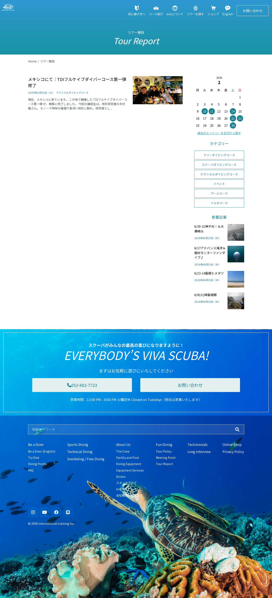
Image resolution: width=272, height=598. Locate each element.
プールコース (219, 193)
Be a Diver (36, 444)
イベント (219, 184)
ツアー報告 (47, 61)
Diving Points (37, 463)
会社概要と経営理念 (129, 495)
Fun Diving (164, 444)
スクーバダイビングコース (219, 165)
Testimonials (197, 444)
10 (204, 111)
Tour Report (164, 463)
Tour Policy (163, 451)
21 (233, 118)
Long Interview (199, 451)
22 (240, 118)
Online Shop (232, 444)
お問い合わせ (253, 10)
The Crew (122, 451)
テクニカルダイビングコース (219, 174)
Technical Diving (79, 451)
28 (233, 125)
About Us (123, 444)
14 (233, 111)
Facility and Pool (127, 457)
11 (211, 111)
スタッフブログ (126, 482)
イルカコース (219, 203)
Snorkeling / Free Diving (85, 459)
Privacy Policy (233, 451)
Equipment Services (130, 470)
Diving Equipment (128, 463)
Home (32, 61)
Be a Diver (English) (41, 451)
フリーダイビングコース (219, 155)
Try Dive (33, 457)
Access (121, 476)
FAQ (30, 470)
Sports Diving (77, 444)
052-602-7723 (82, 385)
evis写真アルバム (127, 489)
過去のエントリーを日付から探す (219, 133)
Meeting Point (166, 457)
